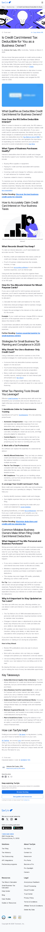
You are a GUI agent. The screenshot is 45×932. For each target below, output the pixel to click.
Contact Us (26, 800)
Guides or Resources (9, 903)
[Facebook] (3, 819)
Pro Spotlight (28, 868)
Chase (31, 66)
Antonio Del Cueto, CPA (12, 50)
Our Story (27, 848)
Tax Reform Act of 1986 (31, 137)
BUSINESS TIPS (25, 760)
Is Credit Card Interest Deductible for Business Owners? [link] (30, 7)
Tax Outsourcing (7, 856)
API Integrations (7, 860)
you (19, 740)
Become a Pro (29, 864)
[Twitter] (7, 819)
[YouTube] (16, 819)
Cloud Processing (30, 886)
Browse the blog (22, 792)
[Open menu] (42, 2)
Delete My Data (29, 910)
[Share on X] (8, 777)
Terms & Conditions (30, 902)
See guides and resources (22, 797)
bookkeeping (23, 415)
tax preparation (7, 190)
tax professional (30, 511)
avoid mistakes (26, 507)
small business (13, 398)
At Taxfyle (5, 740)
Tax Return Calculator (9, 882)
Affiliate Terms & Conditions (33, 906)
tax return (20, 378)
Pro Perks (27, 860)
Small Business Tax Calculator (8, 887)
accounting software (21, 267)
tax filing (32, 144)
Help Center (6, 891)
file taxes (22, 734)
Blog (3, 7)
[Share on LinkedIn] (5, 777)
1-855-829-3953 (8, 834)
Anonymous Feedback (31, 882)
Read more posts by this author (15, 768)
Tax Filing (5, 848)
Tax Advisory (6, 852)
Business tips (11, 7)
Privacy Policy (29, 898)
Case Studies (6, 899)
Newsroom (28, 856)
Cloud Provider (29, 890)
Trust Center (28, 894)
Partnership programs (9, 864)
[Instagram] (11, 819)
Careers (26, 872)
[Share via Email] (11, 777)
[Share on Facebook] (3, 777)
